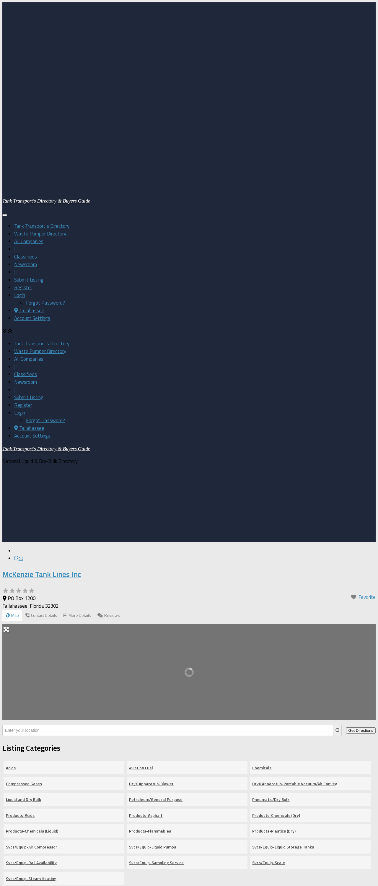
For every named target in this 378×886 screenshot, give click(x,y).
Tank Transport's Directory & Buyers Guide (46, 124)
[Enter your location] (167, 571)
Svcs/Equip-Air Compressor (31, 688)
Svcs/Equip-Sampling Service (156, 704)
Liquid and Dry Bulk (23, 641)
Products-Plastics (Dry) (274, 672)
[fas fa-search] (310, 767)
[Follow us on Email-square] (16, 877)
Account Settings (32, 241)
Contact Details (41, 456)
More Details (77, 456)
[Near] (225, 767)
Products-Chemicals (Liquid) (32, 672)
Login (19, 218)
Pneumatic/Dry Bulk (270, 641)
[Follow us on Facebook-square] (16, 854)
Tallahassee (29, 234)
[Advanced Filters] (346, 767)
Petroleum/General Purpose (156, 641)
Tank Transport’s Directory (41, 149)
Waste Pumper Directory (40, 157)
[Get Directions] (361, 572)
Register (23, 210)
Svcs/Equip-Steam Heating (31, 720)
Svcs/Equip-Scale (268, 704)
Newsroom (25, 187)
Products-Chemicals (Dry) (276, 656)
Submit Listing (28, 203)
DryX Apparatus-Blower (151, 625)
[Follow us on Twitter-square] (16, 862)
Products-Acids (20, 656)
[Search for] (82, 767)
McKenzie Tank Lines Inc (41, 415)
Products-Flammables (150, 672)
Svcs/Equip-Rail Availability (31, 704)
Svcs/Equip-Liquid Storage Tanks (283, 688)
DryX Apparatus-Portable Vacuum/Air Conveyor (296, 625)
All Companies (28, 164)
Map (12, 456)
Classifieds (25, 180)
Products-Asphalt (145, 656)
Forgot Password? (45, 226)
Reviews (108, 456)
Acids (11, 609)
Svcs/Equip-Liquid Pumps (152, 688)
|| (15, 172)
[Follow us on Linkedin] (16, 869)
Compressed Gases (24, 625)
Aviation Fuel (141, 609)
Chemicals (261, 609)
